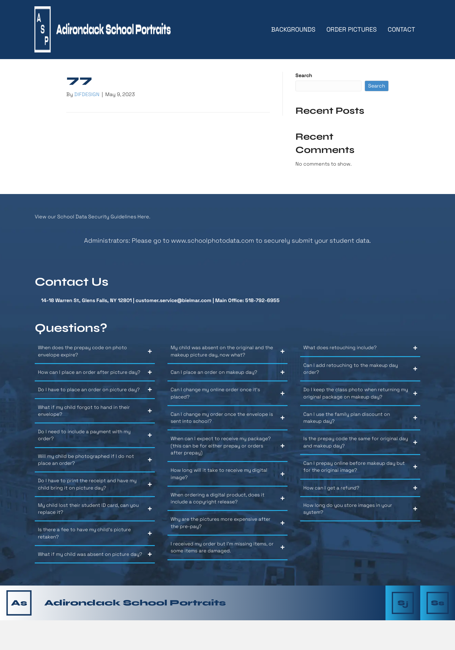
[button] (95, 355)
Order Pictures (351, 30)
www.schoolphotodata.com (212, 242)
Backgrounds (293, 30)
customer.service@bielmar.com (173, 301)
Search (303, 76)
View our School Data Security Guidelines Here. (92, 218)
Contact (401, 30)
